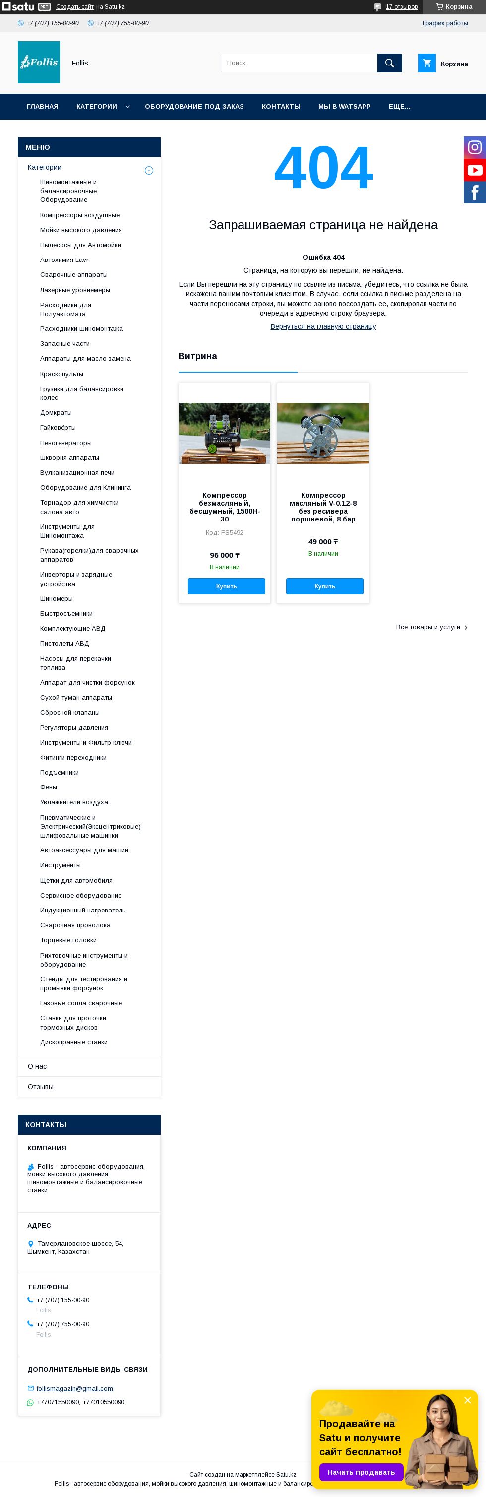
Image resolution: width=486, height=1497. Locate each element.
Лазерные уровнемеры (75, 290)
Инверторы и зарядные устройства (76, 579)
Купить (226, 586)
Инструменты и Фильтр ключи (86, 742)
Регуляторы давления (74, 727)
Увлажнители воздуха (74, 802)
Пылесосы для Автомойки (80, 245)
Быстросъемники (66, 613)
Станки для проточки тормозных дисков (73, 1022)
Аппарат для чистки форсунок (87, 682)
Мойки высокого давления (81, 230)
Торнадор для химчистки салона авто (79, 507)
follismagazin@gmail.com (75, 1388)
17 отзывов (402, 6)
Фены (48, 787)
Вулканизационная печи (77, 472)
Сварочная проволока (75, 925)
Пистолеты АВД (64, 643)
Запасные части (65, 343)
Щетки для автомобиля (76, 880)
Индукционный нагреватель (83, 910)
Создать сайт (75, 6)
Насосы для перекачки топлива (75, 663)
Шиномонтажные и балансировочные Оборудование (68, 190)
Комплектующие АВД (73, 628)
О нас (37, 1066)
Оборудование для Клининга (85, 487)
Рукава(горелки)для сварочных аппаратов (89, 555)
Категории (96, 106)
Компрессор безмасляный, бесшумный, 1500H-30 (224, 507)
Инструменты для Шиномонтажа (67, 531)
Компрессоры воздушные (80, 215)
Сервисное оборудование (81, 895)
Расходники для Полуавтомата (65, 309)
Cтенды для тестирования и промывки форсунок (83, 984)
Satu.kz (286, 1474)
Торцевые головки (68, 940)
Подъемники (59, 772)
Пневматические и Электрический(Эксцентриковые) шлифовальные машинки (90, 826)
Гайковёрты (58, 427)
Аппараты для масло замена (85, 358)
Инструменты (60, 865)
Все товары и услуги (428, 627)
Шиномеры (56, 598)
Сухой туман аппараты (76, 697)
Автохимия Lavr (64, 259)
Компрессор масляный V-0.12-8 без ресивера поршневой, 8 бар (323, 507)
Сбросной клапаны (70, 712)
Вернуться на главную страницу (323, 326)
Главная (43, 106)
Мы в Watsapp (344, 106)
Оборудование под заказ (194, 106)
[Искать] (389, 63)
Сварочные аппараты (74, 274)
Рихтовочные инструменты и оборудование (84, 960)
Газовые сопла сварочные (81, 1003)
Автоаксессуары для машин (84, 850)
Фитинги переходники (73, 757)
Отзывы (41, 1087)
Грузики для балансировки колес (81, 393)
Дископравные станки (74, 1042)
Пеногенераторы (66, 443)
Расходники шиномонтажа (81, 328)
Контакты (281, 106)
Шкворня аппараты (69, 457)
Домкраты (56, 412)
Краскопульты (61, 374)
